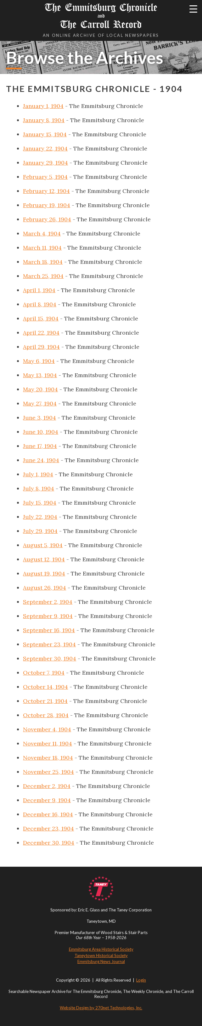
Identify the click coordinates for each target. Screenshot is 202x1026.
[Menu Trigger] (193, 8)
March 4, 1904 (42, 233)
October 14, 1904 (45, 686)
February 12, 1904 (46, 191)
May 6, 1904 (39, 361)
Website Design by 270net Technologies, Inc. (101, 1007)
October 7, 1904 (44, 672)
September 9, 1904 (48, 616)
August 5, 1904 (43, 545)
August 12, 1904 (44, 559)
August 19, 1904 (44, 573)
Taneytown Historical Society (101, 955)
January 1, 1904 (43, 106)
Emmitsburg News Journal (101, 961)
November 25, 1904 (48, 771)
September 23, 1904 (49, 644)
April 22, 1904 (41, 332)
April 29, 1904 (41, 346)
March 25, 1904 (43, 276)
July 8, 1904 (38, 488)
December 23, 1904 (48, 828)
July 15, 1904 (39, 502)
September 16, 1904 (49, 630)
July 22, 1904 (40, 516)
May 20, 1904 (40, 389)
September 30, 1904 (49, 658)
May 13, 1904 (40, 375)
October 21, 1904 (45, 701)
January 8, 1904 (44, 120)
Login (141, 980)
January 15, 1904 (45, 134)
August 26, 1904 (44, 587)
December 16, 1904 (48, 814)
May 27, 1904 (40, 403)
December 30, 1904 (48, 842)
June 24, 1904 (41, 460)
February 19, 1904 (46, 205)
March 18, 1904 (43, 261)
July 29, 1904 (40, 531)
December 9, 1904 (47, 800)
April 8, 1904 (39, 304)
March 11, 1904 (42, 247)
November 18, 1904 (48, 757)
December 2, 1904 (46, 786)
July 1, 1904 (38, 474)
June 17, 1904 (40, 446)
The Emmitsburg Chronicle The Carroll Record (101, 16)
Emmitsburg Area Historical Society (101, 949)
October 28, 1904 (46, 715)
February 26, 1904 (47, 219)
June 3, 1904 (39, 417)
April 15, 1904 (41, 318)
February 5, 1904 (45, 176)
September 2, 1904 (47, 601)
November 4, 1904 (47, 729)
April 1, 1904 (39, 290)
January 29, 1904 (45, 162)
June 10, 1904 (40, 431)
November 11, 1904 (47, 743)
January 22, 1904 (45, 148)
